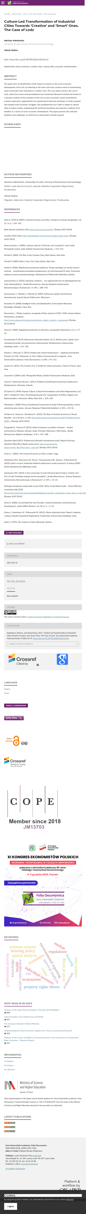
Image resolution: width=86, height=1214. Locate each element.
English (7, 689)
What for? (70, 1200)
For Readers (9, 1061)
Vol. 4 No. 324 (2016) (32, 14)
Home (7, 14)
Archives (16, 14)
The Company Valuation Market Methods (21, 1024)
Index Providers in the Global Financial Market (23, 1017)
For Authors (8, 1065)
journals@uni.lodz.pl (29, 1164)
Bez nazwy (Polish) (17, 544)
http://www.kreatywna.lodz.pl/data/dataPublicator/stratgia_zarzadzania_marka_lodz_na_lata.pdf (45, 493)
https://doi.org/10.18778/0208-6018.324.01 (28, 59)
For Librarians (9, 1069)
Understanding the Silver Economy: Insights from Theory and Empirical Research (38, 1030)
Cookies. (10, 1195)
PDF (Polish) (15, 533)
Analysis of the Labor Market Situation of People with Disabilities (31, 1010)
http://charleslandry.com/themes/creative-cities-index (46, 236)
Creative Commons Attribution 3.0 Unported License (48, 617)
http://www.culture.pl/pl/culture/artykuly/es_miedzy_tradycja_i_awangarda (36, 320)
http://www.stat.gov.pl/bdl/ (41, 229)
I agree (11, 1206)
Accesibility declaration (15, 1168)
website (37, 1155)
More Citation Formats (21, 644)
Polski (6, 693)
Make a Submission (16, 705)
